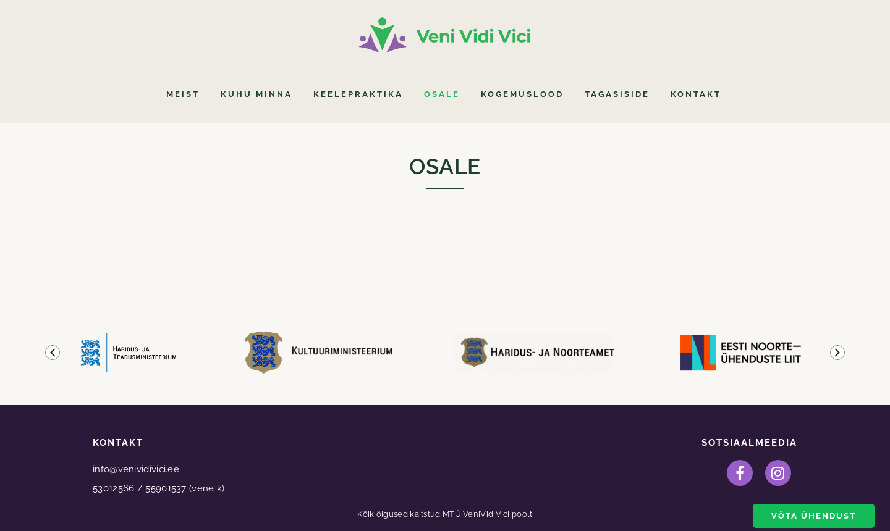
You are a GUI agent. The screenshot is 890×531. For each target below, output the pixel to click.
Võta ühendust (813, 516)
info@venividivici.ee (136, 469)
